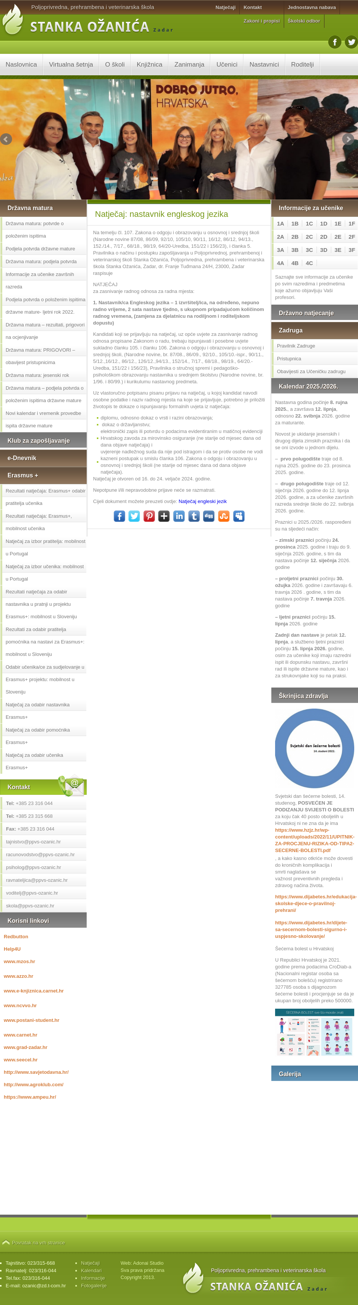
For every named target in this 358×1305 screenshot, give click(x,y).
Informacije (93, 1278)
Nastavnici (264, 64)
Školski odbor (304, 21)
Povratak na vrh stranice (38, 1243)
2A (280, 236)
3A (280, 250)
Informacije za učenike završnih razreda (40, 280)
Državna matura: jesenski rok (37, 375)
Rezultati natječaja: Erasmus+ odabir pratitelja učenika (46, 497)
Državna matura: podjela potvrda (41, 261)
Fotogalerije (94, 1285)
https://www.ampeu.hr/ (30, 1097)
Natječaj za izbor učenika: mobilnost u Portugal (45, 573)
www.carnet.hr (20, 1035)
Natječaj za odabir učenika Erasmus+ (34, 761)
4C (309, 263)
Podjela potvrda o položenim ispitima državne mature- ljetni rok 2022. (46, 306)
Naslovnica (21, 64)
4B (294, 263)
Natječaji (226, 7)
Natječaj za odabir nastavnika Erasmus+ (38, 711)
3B (294, 250)
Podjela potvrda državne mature (40, 249)
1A (280, 223)
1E (338, 223)
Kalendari (91, 1270)
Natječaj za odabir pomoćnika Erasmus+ (38, 736)
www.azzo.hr (18, 976)
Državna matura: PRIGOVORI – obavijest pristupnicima (40, 356)
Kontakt (252, 7)
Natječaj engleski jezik (203, 501)
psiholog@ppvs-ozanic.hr (33, 867)
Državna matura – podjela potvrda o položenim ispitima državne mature (45, 394)
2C (309, 236)
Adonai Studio (148, 1263)
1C (309, 223)
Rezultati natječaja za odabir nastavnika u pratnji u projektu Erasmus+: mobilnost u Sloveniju (41, 604)
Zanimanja (189, 64)
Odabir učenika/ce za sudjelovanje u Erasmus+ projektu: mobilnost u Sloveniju (45, 679)
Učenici (226, 64)
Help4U (12, 949)
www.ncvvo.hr (20, 1005)
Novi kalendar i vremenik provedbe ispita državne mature (43, 419)
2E (338, 236)
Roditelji (302, 64)
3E (338, 250)
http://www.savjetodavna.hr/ (36, 1072)
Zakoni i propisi (261, 21)
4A (280, 263)
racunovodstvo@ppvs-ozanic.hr (40, 854)
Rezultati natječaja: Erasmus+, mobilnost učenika (39, 522)
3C (309, 250)
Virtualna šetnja (71, 64)
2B (294, 236)
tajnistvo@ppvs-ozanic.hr (33, 842)
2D (323, 236)
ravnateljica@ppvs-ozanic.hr (37, 880)
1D (323, 223)
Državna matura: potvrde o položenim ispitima (35, 230)
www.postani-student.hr (32, 1020)
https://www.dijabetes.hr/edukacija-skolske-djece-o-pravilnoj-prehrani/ (314, 903)
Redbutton (16, 936)
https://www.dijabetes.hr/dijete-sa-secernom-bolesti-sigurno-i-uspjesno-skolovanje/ (311, 929)
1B (294, 223)
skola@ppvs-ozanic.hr (30, 906)
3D (323, 250)
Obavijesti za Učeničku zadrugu (311, 371)
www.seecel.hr (21, 1060)
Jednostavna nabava (312, 7)
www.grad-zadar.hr (25, 1047)
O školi (115, 64)
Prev (6, 139)
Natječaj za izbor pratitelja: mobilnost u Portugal (46, 547)
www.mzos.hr (19, 961)
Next (348, 139)
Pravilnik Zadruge (296, 346)
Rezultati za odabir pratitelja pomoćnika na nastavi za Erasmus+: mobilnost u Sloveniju (45, 642)
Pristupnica (289, 358)
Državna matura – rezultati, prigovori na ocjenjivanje (45, 331)
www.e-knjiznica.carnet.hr (34, 991)
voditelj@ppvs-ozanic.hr (32, 893)
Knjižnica (149, 64)
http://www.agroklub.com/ (33, 1084)
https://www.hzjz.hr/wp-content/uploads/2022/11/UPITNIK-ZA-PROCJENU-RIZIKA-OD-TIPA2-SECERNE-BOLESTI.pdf (314, 840)
